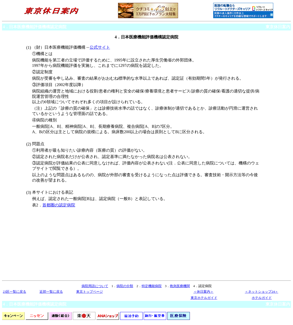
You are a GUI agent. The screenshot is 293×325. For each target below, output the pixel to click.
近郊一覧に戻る (51, 291)
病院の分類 (124, 286)
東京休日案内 (278, 27)
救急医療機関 (180, 286)
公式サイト (100, 47)
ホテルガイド (262, 298)
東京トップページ (89, 291)
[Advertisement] (74, 246)
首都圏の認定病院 (58, 205)
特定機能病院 (152, 286)
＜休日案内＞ (203, 291)
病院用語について (95, 286)
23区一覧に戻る (14, 291)
